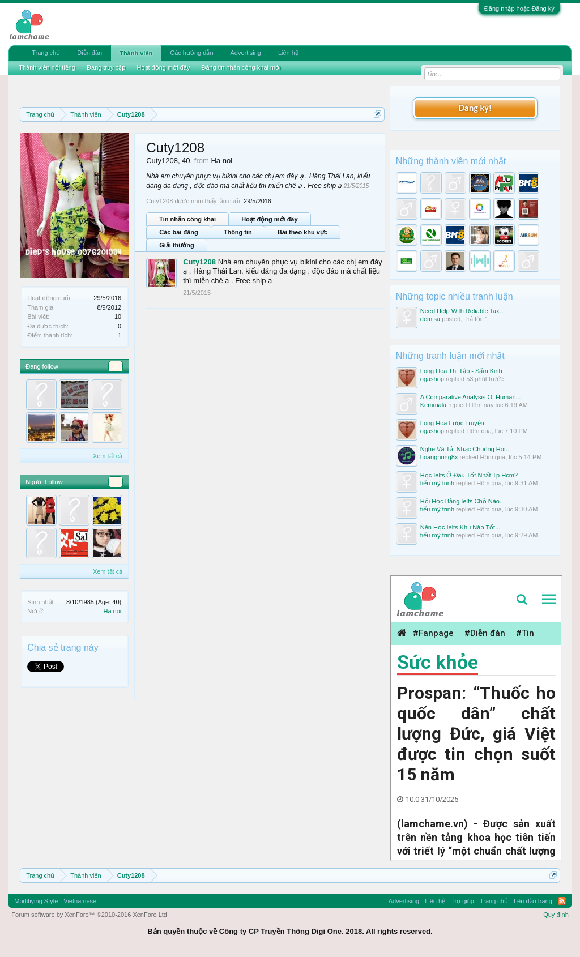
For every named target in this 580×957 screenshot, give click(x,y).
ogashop (432, 378)
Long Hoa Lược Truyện (452, 423)
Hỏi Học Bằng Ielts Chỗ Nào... (462, 501)
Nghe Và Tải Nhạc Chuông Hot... (465, 449)
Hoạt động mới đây (269, 219)
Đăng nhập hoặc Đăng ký (519, 8)
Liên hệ (288, 52)
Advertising (246, 52)
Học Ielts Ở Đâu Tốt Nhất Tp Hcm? (469, 475)
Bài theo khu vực (302, 232)
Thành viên (136, 53)
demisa (430, 318)
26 (115, 366)
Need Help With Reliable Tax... (462, 310)
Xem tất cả (107, 455)
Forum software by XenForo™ (90, 914)
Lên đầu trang (533, 901)
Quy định (556, 914)
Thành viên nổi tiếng (47, 67)
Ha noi (112, 611)
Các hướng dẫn (191, 52)
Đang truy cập (106, 67)
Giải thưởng (176, 245)
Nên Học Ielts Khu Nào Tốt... (460, 527)
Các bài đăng (178, 232)
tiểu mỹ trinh (437, 483)
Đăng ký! (475, 107)
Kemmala (433, 404)
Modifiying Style (36, 901)
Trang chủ (46, 52)
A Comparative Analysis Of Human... (470, 397)
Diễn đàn (89, 52)
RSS (562, 901)
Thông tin (238, 232)
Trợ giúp (462, 901)
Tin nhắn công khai (187, 219)
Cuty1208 (199, 262)
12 (115, 481)
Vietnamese (79, 901)
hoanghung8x (439, 457)
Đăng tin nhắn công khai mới (240, 67)
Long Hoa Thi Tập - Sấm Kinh (461, 371)
